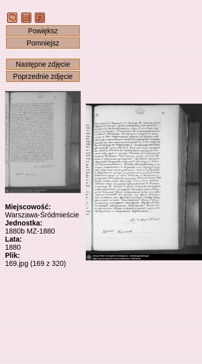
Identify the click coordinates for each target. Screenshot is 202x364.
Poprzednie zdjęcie (43, 76)
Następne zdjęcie (43, 64)
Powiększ (43, 31)
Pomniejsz (43, 43)
